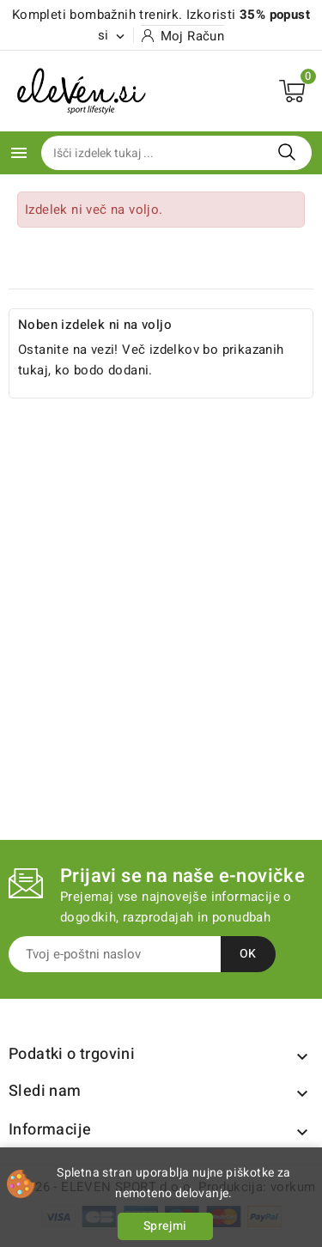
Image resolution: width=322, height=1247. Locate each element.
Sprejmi (165, 1226)
